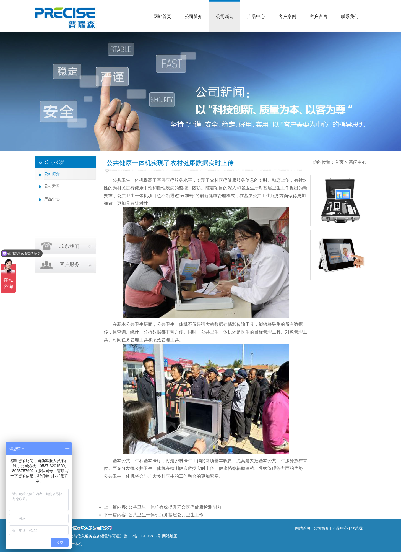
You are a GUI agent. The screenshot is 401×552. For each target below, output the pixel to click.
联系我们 (350, 16)
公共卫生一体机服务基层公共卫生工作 (166, 514)
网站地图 (170, 536)
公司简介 (193, 16)
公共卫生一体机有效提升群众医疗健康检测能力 (174, 507)
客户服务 (69, 264)
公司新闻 (225, 16)
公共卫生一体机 (128, 180)
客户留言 (318, 16)
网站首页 (162, 16)
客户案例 (287, 16)
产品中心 (256, 16)
